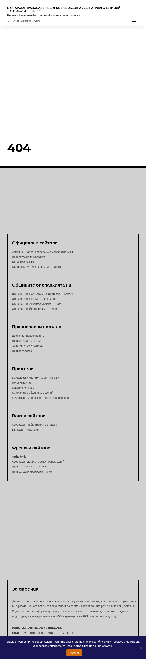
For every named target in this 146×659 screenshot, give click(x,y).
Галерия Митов (21, 383)
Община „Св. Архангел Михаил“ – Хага (36, 304)
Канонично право (23, 388)
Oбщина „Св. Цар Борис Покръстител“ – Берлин (42, 294)
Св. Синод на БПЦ (23, 262)
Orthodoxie (19, 457)
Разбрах (74, 652)
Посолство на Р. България (28, 257)
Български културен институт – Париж (36, 267)
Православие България (27, 341)
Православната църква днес (30, 466)
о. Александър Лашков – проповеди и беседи (41, 398)
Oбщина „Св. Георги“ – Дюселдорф (34, 299)
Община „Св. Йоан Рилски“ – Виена (35, 309)
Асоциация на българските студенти (35, 425)
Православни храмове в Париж (32, 472)
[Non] (141, 648)
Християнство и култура (27, 346)
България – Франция (25, 430)
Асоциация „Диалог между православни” (38, 462)
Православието (22, 351)
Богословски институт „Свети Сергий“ (36, 378)
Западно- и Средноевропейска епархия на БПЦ (42, 252)
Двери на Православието (28, 336)
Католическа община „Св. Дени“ (32, 393)
